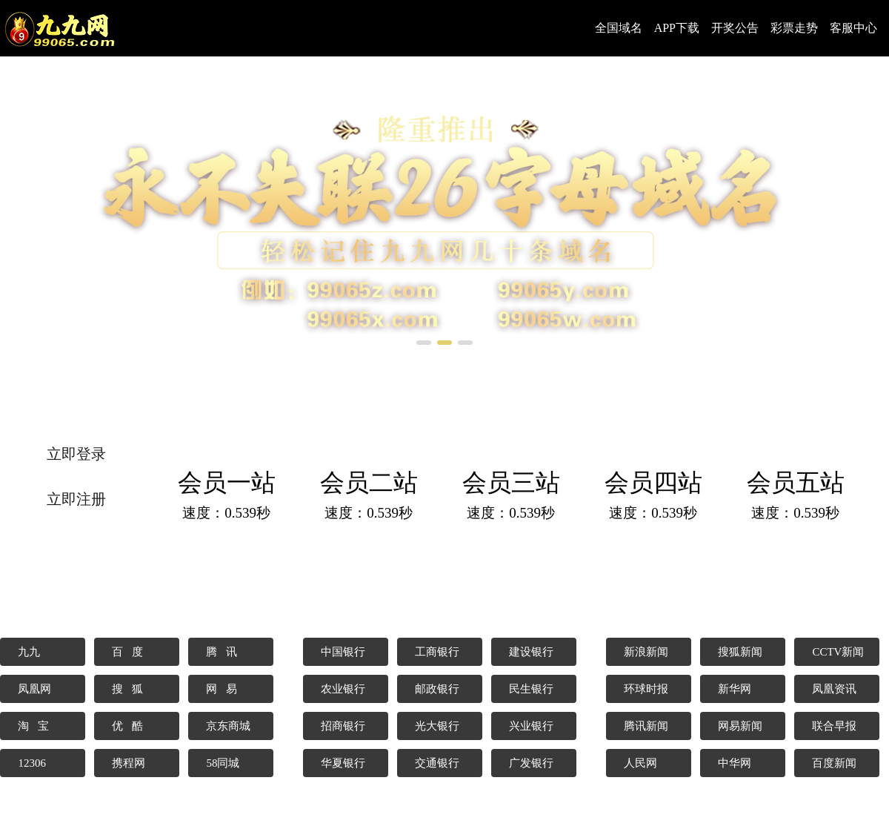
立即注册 (76, 499)
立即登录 (76, 454)
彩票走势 (794, 28)
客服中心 (853, 28)
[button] (423, 342)
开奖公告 (735, 28)
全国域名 (618, 28)
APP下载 (676, 28)
